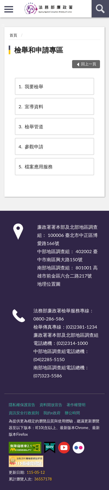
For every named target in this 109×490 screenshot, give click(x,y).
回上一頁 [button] (88, 64)
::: (4, 4)
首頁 (13, 35)
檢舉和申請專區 (38, 50)
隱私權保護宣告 (22, 404)
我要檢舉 (30, 86)
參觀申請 (30, 146)
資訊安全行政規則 (24, 412)
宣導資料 (30, 106)
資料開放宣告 (51, 404)
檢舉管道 (30, 126)
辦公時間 (72, 412)
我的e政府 (51, 412)
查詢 (100, 8)
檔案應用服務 (35, 166)
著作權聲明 (76, 404)
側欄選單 (8, 9)
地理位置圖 (48, 284)
